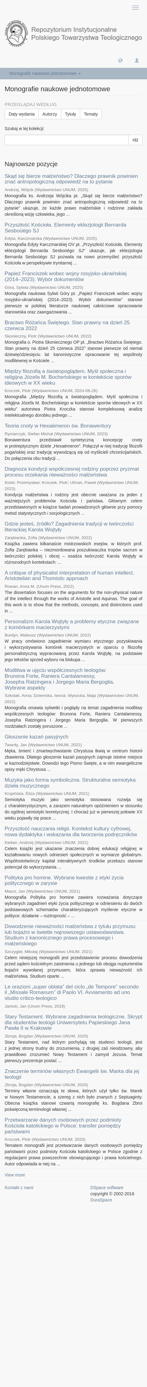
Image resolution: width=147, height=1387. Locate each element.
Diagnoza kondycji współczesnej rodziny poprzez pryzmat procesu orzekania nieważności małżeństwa (72, 472)
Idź (135, 139)
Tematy (91, 114)
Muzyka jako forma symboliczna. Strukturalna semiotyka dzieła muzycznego (70, 783)
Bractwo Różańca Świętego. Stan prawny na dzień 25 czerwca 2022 (67, 325)
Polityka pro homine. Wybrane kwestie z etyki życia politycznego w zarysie (64, 880)
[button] (120, 60)
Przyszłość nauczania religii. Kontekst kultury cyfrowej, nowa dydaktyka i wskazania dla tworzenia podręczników (71, 831)
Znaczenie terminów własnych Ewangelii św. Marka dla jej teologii (72, 1074)
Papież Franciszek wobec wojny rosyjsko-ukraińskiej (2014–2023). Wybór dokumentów (66, 276)
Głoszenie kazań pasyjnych (36, 737)
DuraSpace (101, 1199)
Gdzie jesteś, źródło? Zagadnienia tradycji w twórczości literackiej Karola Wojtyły (69, 527)
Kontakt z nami (19, 1187)
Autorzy (49, 114)
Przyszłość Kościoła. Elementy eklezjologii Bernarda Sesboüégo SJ (65, 228)
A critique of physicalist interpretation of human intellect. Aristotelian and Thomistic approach (69, 576)
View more (15, 1174)
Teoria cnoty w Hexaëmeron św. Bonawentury (58, 426)
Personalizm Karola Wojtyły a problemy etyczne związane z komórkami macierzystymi (72, 624)
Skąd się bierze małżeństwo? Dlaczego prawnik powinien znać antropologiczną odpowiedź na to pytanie (71, 179)
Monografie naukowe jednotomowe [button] (45, 73)
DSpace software (106, 1187)
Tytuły (70, 114)
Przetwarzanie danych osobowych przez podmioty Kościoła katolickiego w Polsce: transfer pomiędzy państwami (63, 1125)
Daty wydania (22, 114)
